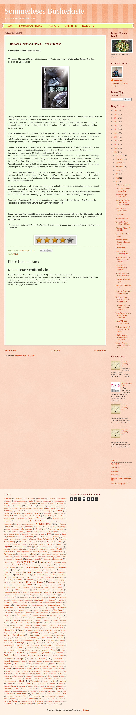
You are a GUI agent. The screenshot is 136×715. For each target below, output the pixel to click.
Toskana (52, 684)
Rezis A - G (54, 25)
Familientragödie (23, 554)
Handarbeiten (49, 577)
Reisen (46, 655)
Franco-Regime (61, 556)
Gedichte (53, 565)
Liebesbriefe (18, 618)
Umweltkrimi (50, 686)
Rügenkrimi (7, 664)
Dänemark (49, 542)
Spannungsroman (57, 671)
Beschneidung (50, 516)
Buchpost (52, 529)
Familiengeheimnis (23, 552)
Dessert (20, 536)
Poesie (27, 650)
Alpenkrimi (34, 503)
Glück (17, 575)
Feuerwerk (56, 554)
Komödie (61, 600)
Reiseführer (119, 214)
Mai (117, 182)
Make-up (28, 625)
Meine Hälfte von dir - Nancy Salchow (123, 292)
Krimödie (22, 608)
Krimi (15, 254)
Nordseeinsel (50, 640)
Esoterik (52, 549)
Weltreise (49, 693)
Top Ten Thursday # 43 (126, 364)
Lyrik (38, 623)
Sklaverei (18, 671)
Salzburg (44, 664)
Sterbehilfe (24, 673)
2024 (116, 118)
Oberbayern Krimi (58, 643)
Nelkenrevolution (22, 638)
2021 (116, 129)
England (7, 547)
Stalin (16, 673)
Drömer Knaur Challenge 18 (28, 542)
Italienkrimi (36, 590)
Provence (20, 653)
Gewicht (61, 570)
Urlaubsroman (47, 689)
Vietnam (41, 691)
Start (10, 25)
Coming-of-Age (14, 534)
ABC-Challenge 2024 (118, 484)
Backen (6, 513)
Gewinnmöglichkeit (122, 218)
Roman (40, 658)
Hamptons (40, 577)
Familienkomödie (57, 552)
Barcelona (17, 513)
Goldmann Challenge (39, 575)
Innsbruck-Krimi (28, 587)
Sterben (32, 673)
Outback (28, 648)
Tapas (62, 676)
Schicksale (7, 666)
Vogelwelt (50, 691)
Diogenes (55, 537)
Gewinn (6, 572)
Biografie (7, 521)
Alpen (25, 503)
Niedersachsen (8, 640)
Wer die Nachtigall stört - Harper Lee (122, 275)
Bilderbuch (41, 518)
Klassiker (52, 597)
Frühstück (57, 562)
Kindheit (33, 597)
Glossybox (7, 575)
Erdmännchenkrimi (39, 547)
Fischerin (17, 556)
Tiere (54, 681)
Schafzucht (60, 664)
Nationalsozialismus (34, 635)
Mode (37, 628)
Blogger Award (9, 524)
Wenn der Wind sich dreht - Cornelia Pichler (122, 260)
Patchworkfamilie (51, 648)
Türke (35, 686)
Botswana (39, 526)
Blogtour (9, 527)
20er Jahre (18, 498)
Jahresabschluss (47, 590)
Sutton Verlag (53, 673)
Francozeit (9, 559)
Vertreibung (33, 691)
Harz (11, 580)
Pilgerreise (20, 650)
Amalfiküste (8, 506)
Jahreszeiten (59, 590)
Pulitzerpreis (59, 652)
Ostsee (20, 648)
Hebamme (19, 580)
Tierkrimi (63, 681)
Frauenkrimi (47, 559)
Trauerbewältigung (10, 686)
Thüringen (46, 681)
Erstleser (23, 549)
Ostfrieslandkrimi (9, 648)
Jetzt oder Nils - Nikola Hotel (121, 210)
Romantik (7, 661)
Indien (13, 587)
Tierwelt (9, 684)
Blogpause (62, 524)
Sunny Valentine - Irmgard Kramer (122, 322)
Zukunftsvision (43, 698)
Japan (25, 592)
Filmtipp (63, 554)
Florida (32, 556)
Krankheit (24, 602)
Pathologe (61, 648)
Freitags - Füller (9, 562)
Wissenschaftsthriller (50, 696)
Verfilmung (7, 691)
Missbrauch (16, 628)
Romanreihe (57, 658)
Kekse (62, 595)
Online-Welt (20, 645)
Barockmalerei (27, 513)
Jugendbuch (48, 592)
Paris (41, 648)
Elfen (41, 544)
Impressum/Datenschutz (30, 25)
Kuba (37, 608)
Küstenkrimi (57, 610)
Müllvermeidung (59, 633)
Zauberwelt (21, 698)
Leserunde (43, 615)
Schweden (7, 668)
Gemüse (15, 570)
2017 (116, 144)
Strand (38, 673)
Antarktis (6, 508)
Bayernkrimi (47, 513)
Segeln (37, 668)
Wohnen (61, 696)
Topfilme (43, 683)
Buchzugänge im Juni (123, 185)
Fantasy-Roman (45, 554)
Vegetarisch (58, 689)
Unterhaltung (8, 689)
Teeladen (18, 678)
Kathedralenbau (46, 595)
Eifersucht (16, 544)
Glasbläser (61, 572)
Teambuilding (8, 678)
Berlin (37, 516)
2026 (116, 110)
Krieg (40, 602)
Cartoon (28, 532)
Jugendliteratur (8, 595)
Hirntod (6, 582)
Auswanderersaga (29, 511)
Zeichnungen (32, 699)
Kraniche (15, 602)
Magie (12, 625)
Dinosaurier (46, 536)
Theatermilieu (48, 678)
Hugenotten (19, 585)
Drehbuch (24, 539)
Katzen (56, 595)
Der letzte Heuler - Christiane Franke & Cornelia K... (122, 299)
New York (60, 638)
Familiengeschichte (40, 552)
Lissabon (15, 620)
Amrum (41, 506)
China (55, 532)
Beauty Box (8, 516)
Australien (18, 511)
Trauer (61, 684)
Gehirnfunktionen (49, 567)
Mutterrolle (48, 630)
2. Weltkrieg (8, 498)
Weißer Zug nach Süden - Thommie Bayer (122, 242)
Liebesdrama (29, 618)
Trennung (22, 686)
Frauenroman (58, 559)
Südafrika (6, 676)
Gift (53, 572)
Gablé (7, 565)
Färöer (64, 562)
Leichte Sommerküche (41, 612)
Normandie (60, 640)
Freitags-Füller (25, 562)
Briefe (8, 529)
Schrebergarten (43, 666)
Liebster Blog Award (58, 618)
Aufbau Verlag (50, 508)
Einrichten (25, 544)
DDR (42, 534)
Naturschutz (60, 635)
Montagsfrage (10, 630)
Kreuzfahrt (33, 602)
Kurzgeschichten (24, 610)
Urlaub (17, 689)
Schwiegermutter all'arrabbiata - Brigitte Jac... (121, 337)
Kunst (50, 608)
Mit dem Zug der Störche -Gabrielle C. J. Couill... (122, 345)
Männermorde (26, 633)
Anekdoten (60, 506)
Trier (29, 686)
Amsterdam (51, 506)
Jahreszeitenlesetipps (11, 592)
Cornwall (25, 534)
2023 (116, 122)
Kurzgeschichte (11, 610)
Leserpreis (35, 615)
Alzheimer (60, 503)
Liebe (61, 615)
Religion (55, 655)
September (120, 167)
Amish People (30, 506)
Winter (25, 696)
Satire (52, 664)
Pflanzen (11, 650)
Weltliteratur (40, 693)
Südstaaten (29, 676)
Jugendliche (60, 592)
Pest (5, 650)
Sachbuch (19, 663)
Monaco (46, 627)
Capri (21, 532)
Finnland (9, 557)
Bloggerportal (43, 523)
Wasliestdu (9, 694)
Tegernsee (28, 678)
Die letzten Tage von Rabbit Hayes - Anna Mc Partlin (122, 203)
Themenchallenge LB (10, 681)
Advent (8, 501)
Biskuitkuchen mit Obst (21, 521)
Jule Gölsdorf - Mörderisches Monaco (121, 267)
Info (19, 587)
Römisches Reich (59, 661)
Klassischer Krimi (16, 600)
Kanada (29, 595)
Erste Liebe (14, 549)
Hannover (60, 577)
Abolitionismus (61, 498)
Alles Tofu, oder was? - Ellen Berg (123, 190)
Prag (62, 650)
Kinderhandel (24, 597)
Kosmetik (7, 602)
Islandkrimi (7, 590)
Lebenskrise (28, 612)
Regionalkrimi (10, 655)
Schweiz (29, 668)
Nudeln (39, 643)
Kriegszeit (60, 602)
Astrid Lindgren (38, 508)
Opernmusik (35, 645)
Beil (20, 516)
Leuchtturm (53, 615)
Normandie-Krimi (9, 643)
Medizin (60, 625)
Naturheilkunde (48, 635)
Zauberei (12, 699)
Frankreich (18, 559)
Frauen (28, 559)
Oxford (36, 648)
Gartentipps (35, 565)
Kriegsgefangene (50, 602)
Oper (28, 645)
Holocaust (61, 582)
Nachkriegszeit (18, 635)
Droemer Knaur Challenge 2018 (42, 539)
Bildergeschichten (58, 518)
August (118, 170)
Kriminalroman (54, 605)
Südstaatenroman (39, 676)
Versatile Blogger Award (20, 691)
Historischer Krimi (17, 582)
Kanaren (36, 595)
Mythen (16, 633)
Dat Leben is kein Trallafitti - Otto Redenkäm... (122, 307)
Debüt (64, 534)
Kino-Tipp (43, 597)
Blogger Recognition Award (25, 524)
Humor (28, 585)
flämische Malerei (26, 701)
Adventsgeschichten (20, 501)
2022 (116, 126)
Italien (17, 590)
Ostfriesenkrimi (47, 645)
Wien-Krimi (9, 696)
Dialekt (38, 536)
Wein (33, 693)
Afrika (31, 501)
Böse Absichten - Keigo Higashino (122, 253)
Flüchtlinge (51, 557)
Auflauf (62, 508)
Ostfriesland (60, 645)
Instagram (114, 471)
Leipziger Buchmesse (57, 612)
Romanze (16, 661)
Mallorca (52, 625)
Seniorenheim (59, 668)
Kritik (31, 608)
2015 (116, 152)
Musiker (29, 630)
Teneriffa (37, 678)
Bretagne (63, 527)
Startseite (55, 350)
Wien (64, 694)
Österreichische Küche (53, 704)
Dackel (57, 534)
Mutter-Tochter (38, 630)
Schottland (31, 666)
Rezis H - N (71, 25)
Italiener (27, 590)
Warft (64, 691)
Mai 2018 (19, 625)
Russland (39, 661)
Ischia (53, 587)
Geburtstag (44, 565)
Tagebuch (55, 676)
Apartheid (14, 508)
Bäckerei (6, 531)
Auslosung (7, 511)
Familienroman (9, 554)
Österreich (39, 704)
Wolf (5, 699)
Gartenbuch (15, 565)
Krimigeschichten (37, 605)
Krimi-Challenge (22, 605)
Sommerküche (120, 248)
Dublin (42, 542)
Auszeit (39, 511)
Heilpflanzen (29, 580)
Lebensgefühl (18, 612)
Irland (47, 587)
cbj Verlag (13, 701)
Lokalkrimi (47, 620)
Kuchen (43, 608)
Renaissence (9, 658)
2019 (116, 137)
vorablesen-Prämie (25, 704)
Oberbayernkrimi (9, 645)
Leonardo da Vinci (9, 615)
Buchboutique (27, 529)
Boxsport (55, 526)
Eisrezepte (34, 544)
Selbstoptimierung (47, 668)
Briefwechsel (16, 529)
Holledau (52, 582)
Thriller (22, 681)
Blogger (62, 521)
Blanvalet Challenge (37, 521)
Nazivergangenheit (9, 638)
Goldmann (25, 575)
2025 (116, 114)
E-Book (59, 542)
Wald (58, 691)
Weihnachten (21, 693)
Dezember (120, 155)
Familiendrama (8, 552)
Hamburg (29, 577)
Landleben (7, 612)
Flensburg (25, 556)
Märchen (35, 633)
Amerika (18, 506)
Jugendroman (19, 595)
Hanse (5, 580)
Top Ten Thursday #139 (125, 407)
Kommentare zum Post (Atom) (24, 356)
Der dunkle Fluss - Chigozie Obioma (122, 223)
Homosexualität (8, 585)
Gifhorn (47, 572)
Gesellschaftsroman (49, 570)
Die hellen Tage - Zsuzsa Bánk (121, 196)
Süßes (48, 676)
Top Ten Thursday (24, 683)
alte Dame (53, 698)
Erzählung (32, 549)
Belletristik (28, 516)
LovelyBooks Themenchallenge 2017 (23, 622)
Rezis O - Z (88, 25)
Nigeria (17, 640)
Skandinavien (8, 671)
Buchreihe (60, 529)
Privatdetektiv (8, 653)
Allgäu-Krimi (16, 503)
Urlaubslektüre (36, 688)
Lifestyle (6, 620)
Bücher (14, 532)
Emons (49, 544)
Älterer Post (100, 350)
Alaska (38, 501)
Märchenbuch (47, 633)
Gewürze (39, 572)
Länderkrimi (46, 622)
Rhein (31, 658)
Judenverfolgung (35, 592)
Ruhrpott (31, 661)
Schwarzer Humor (57, 666)
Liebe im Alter (8, 618)
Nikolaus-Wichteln (27, 640)
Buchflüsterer (40, 529)
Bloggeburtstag (53, 521)
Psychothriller (46, 653)
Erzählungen (43, 549)
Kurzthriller (46, 610)
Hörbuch (60, 585)
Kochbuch (38, 600)
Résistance (48, 661)
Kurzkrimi (36, 610)
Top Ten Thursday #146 (125, 432)
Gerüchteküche (36, 570)
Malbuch (36, 625)
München (7, 635)
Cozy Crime (34, 534)
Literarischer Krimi (26, 620)
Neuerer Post (10, 350)
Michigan (6, 627)
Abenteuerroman (29, 498)
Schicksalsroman (18, 666)
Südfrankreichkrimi (17, 676)
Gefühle (20, 567)
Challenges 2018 (38, 531)
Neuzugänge (47, 637)
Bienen (30, 518)
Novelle (31, 643)
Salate (37, 664)
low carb (49, 701)
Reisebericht (25, 655)
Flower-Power (41, 556)
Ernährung (60, 547)
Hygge (40, 585)
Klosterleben (28, 600)
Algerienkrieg (47, 501)
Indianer (6, 587)
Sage (30, 664)
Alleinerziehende (59, 501)
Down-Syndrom (14, 539)
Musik (22, 630)
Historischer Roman (34, 582)
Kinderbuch (9, 597)
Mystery (56, 630)
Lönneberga (56, 622)
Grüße (14, 577)
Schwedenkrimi (19, 668)
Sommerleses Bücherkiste (44, 11)
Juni (117, 178)
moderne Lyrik (59, 701)
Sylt (61, 673)
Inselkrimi (39, 587)
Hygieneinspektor (50, 585)
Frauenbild (37, 559)
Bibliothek (21, 518)
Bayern (37, 513)
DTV (49, 534)
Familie (59, 549)
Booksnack (29, 527)
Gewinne (17, 572)
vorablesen (8, 703)
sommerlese (118, 80)
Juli (117, 174)
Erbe (30, 547)
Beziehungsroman (9, 518)
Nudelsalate (47, 643)
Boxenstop (47, 526)
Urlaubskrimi (26, 688)
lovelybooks (39, 701)
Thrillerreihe (34, 681)
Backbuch (58, 511)
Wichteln (57, 693)
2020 (116, 133)
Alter (51, 503)
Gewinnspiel (27, 572)
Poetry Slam (35, 650)
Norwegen (20, 643)
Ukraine (42, 686)
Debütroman (11, 537)
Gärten (21, 577)
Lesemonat (21, 615)
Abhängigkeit (42, 498)
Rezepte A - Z (116, 474)
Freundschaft (45, 562)
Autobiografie (48, 511)
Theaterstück (59, 678)
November (120, 159)
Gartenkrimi (26, 565)
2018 (116, 141)
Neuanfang (34, 638)
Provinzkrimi (33, 652)
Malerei (44, 625)
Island (60, 587)
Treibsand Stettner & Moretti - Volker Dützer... (122, 329)
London (55, 620)
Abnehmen (52, 498)
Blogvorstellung (19, 526)
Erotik (6, 549)
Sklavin (26, 671)
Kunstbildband (61, 608)
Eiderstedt (7, 544)
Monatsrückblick (57, 628)
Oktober (119, 163)
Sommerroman (35, 671)
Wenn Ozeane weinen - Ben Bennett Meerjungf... (123, 315)
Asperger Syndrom (25, 508)
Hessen (49, 580)
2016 (116, 148)
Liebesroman (41, 617)
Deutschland (29, 537)
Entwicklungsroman (20, 547)
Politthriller (44, 650)
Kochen (52, 600)
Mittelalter (28, 628)
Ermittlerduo (51, 547)
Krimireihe (8, 607)
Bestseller (60, 516)
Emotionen (59, 544)
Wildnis (18, 696)
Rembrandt (63, 655)
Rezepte (20, 658)
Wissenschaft (37, 696)
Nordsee (39, 640)
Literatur (37, 620)
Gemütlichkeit (25, 570)
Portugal (54, 650)
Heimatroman (40, 580)
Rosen (23, 661)
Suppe (45, 673)
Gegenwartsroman (32, 567)
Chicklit (48, 531)
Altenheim (44, 503)
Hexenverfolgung (59, 580)
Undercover (60, 686)
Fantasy (34, 554)
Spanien (46, 671)
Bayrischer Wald (59, 513)
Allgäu (6, 503)
